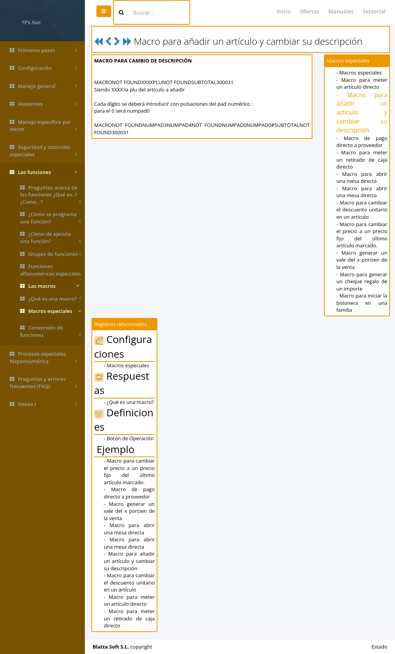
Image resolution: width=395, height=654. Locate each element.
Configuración (43, 68)
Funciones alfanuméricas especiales (50, 271)
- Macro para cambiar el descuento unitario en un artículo (361, 209)
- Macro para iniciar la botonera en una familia (361, 302)
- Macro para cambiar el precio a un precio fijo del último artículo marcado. (361, 235)
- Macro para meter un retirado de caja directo (361, 159)
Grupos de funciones (50, 254)
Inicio (283, 11)
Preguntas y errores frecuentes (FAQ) (43, 382)
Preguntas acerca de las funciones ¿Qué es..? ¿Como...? (50, 195)
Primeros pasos (43, 50)
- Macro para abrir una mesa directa (361, 178)
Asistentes (43, 104)
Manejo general (43, 86)
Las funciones (43, 172)
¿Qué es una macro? (50, 298)
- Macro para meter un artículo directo (361, 83)
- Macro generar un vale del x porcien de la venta (361, 259)
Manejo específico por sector (43, 125)
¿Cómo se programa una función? (50, 218)
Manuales (341, 11)
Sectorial (374, 11)
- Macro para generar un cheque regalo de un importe (361, 281)
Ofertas (309, 11)
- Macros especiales (359, 72)
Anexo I (43, 404)
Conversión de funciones (50, 331)
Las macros (49, 286)
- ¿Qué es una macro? (129, 402)
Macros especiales (50, 311)
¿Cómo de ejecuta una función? (50, 237)
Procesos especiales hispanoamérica (43, 357)
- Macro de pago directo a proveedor (361, 142)
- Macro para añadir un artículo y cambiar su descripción (361, 112)
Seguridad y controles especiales (43, 151)
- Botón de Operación (129, 438)
